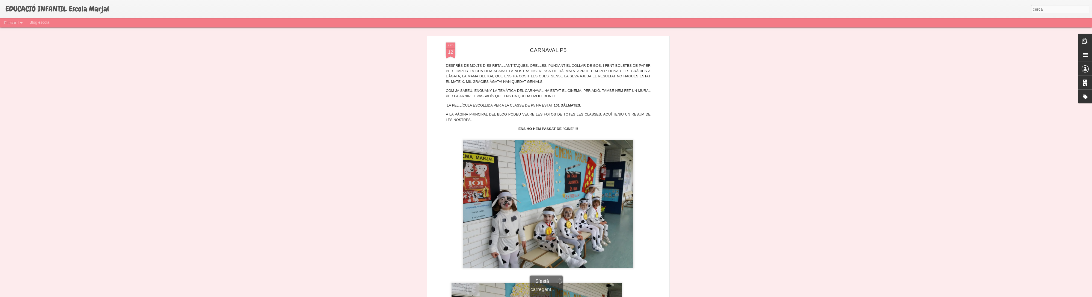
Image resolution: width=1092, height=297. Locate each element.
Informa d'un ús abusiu (592, 294)
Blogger (570, 294)
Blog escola (39, 22)
